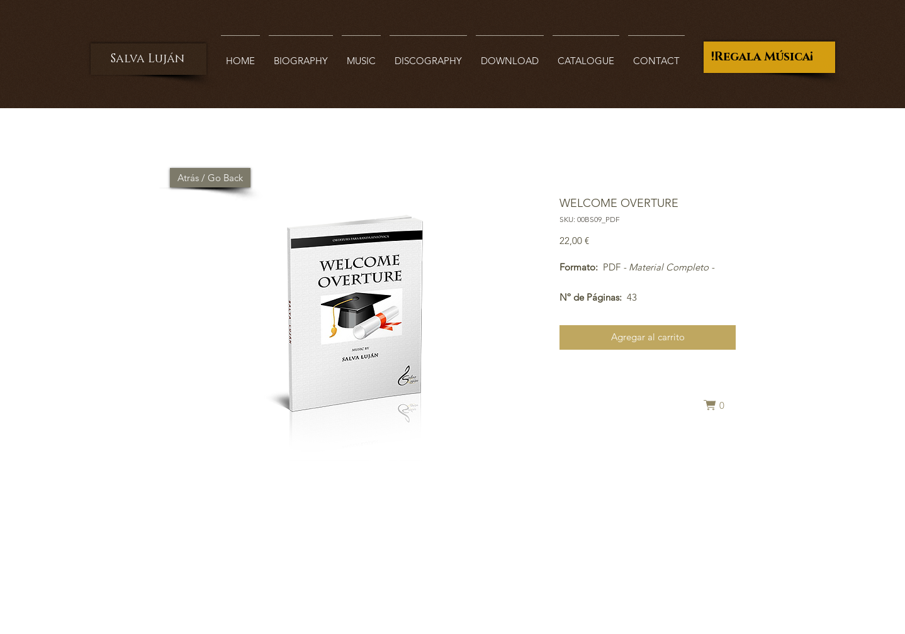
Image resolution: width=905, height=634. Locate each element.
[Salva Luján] (148, 59)
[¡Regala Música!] (769, 57)
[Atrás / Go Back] (210, 177)
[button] (719, 405)
